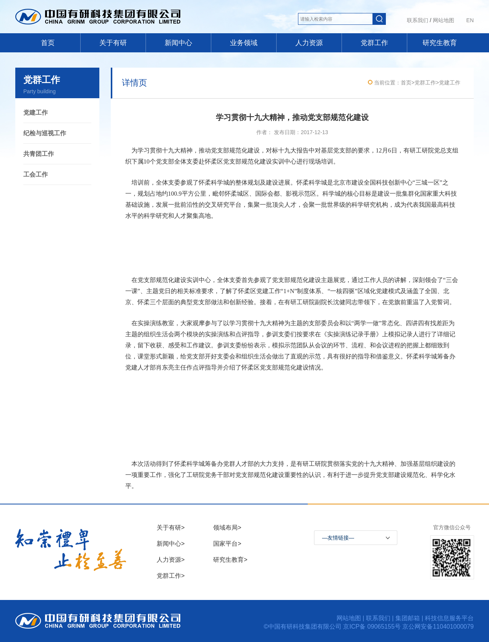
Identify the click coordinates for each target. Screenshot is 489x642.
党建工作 (35, 112)
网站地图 (443, 20)
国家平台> (227, 543)
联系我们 (417, 20)
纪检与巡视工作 (44, 133)
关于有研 (113, 43)
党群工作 (374, 43)
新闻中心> (171, 543)
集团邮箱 (407, 618)
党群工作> (171, 575)
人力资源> (171, 559)
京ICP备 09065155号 (372, 626)
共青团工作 (38, 154)
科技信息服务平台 (449, 618)
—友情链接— (338, 538)
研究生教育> (230, 559)
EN (470, 20)
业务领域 (243, 43)
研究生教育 (440, 43)
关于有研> (171, 527)
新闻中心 (178, 43)
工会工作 (35, 174)
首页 (48, 43)
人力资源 (309, 43)
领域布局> (227, 527)
